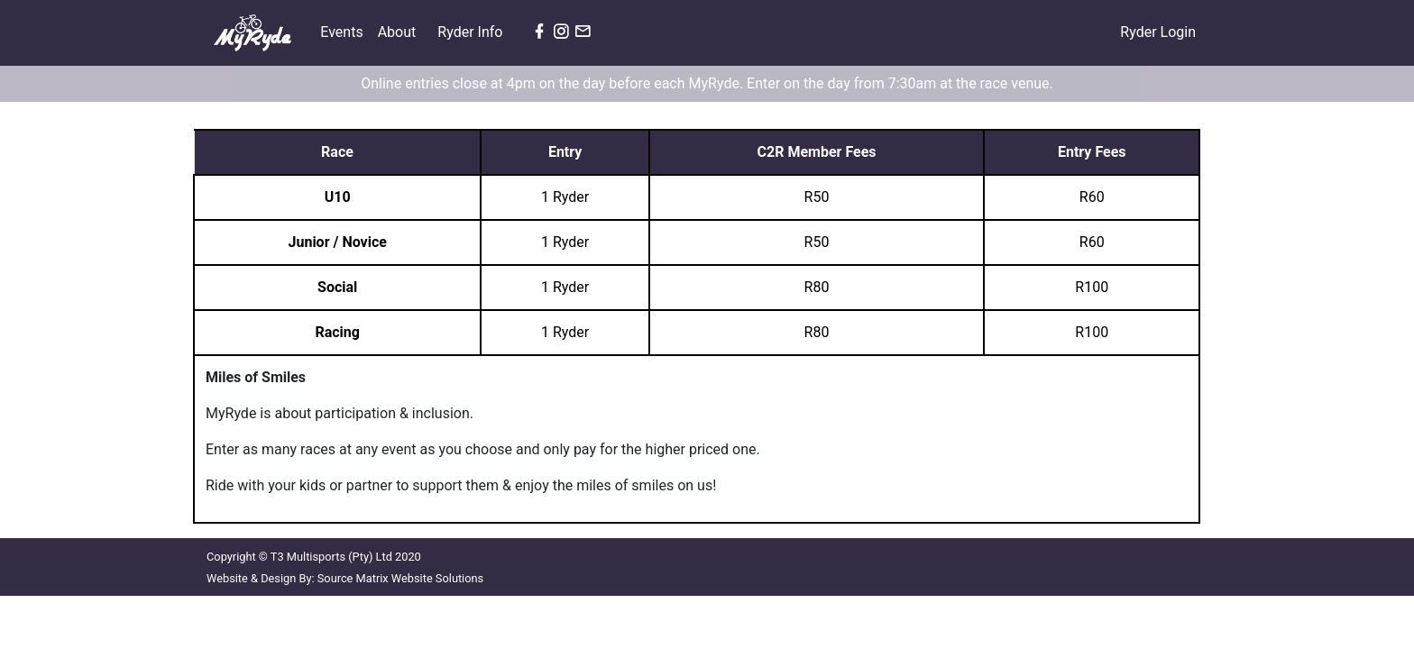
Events (345, 31)
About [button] (399, 32)
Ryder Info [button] (471, 32)
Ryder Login (1158, 32)
